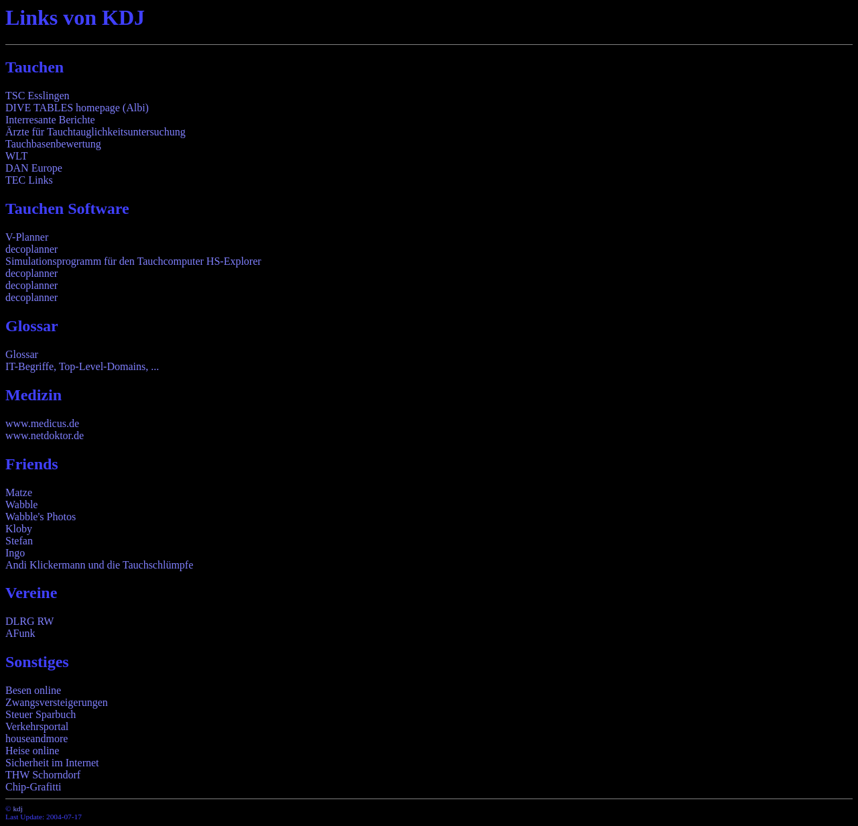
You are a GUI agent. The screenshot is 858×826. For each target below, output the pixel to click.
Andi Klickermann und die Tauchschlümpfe (99, 565)
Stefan (19, 540)
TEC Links (29, 180)
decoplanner (31, 249)
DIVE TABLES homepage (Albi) (77, 107)
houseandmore (36, 738)
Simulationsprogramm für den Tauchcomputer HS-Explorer (133, 261)
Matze (18, 492)
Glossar (21, 354)
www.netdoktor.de (44, 435)
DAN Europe (33, 168)
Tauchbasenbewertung (53, 144)
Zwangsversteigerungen (56, 702)
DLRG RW (29, 621)
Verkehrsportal (36, 726)
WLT (16, 156)
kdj (17, 809)
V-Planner (26, 237)
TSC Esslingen (37, 95)
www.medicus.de (42, 423)
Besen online (33, 690)
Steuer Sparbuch (40, 714)
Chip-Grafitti (33, 786)
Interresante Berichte (50, 119)
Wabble (21, 504)
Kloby (18, 528)
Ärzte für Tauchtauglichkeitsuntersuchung (95, 131)
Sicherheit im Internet (52, 762)
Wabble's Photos (40, 516)
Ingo (15, 552)
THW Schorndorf (42, 774)
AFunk (20, 633)
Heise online (32, 750)
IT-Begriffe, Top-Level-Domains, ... (82, 366)
